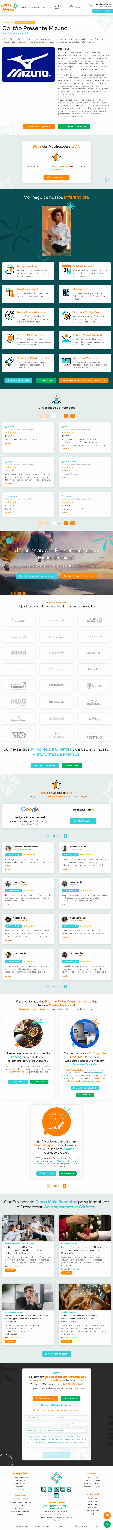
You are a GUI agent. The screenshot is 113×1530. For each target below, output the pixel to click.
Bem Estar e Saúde (20, 1484)
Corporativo (92, 1507)
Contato (96, 1526)
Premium (20, 1490)
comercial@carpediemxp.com (56, 1405)
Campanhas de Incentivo (20, 1499)
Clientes (20, 1515)
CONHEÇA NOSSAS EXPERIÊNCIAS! (36, 576)
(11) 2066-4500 (45, 1398)
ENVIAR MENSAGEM (56, 1455)
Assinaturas (88, 1484)
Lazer (97, 1477)
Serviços (89, 1481)
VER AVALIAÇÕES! (56, 177)
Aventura (98, 1481)
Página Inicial (92, 1498)
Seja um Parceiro (92, 1511)
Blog (92, 1514)
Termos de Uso (62, 1526)
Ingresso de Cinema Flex (20, 1511)
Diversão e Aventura (20, 1477)
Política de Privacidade (81, 1526)
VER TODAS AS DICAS (56, 1354)
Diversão (98, 1484)
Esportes (98, 1487)
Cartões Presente (20, 1508)
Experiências (20, 1505)
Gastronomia (20, 1481)
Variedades (20, 1487)
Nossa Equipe (93, 1504)
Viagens (89, 1477)
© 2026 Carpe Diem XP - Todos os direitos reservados (33, 1526)
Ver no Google (13, 855)
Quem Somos (93, 1501)
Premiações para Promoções (20, 1502)
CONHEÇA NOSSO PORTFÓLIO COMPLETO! (84, 380)
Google (56, 169)
